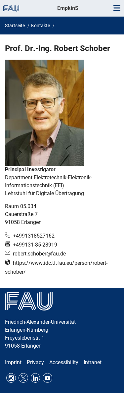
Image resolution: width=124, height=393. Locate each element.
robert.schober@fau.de (39, 254)
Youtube (47, 378)
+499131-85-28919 (35, 245)
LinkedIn (35, 378)
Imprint (13, 362)
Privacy (35, 362)
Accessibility (63, 362)
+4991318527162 (34, 236)
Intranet (93, 362)
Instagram (11, 378)
